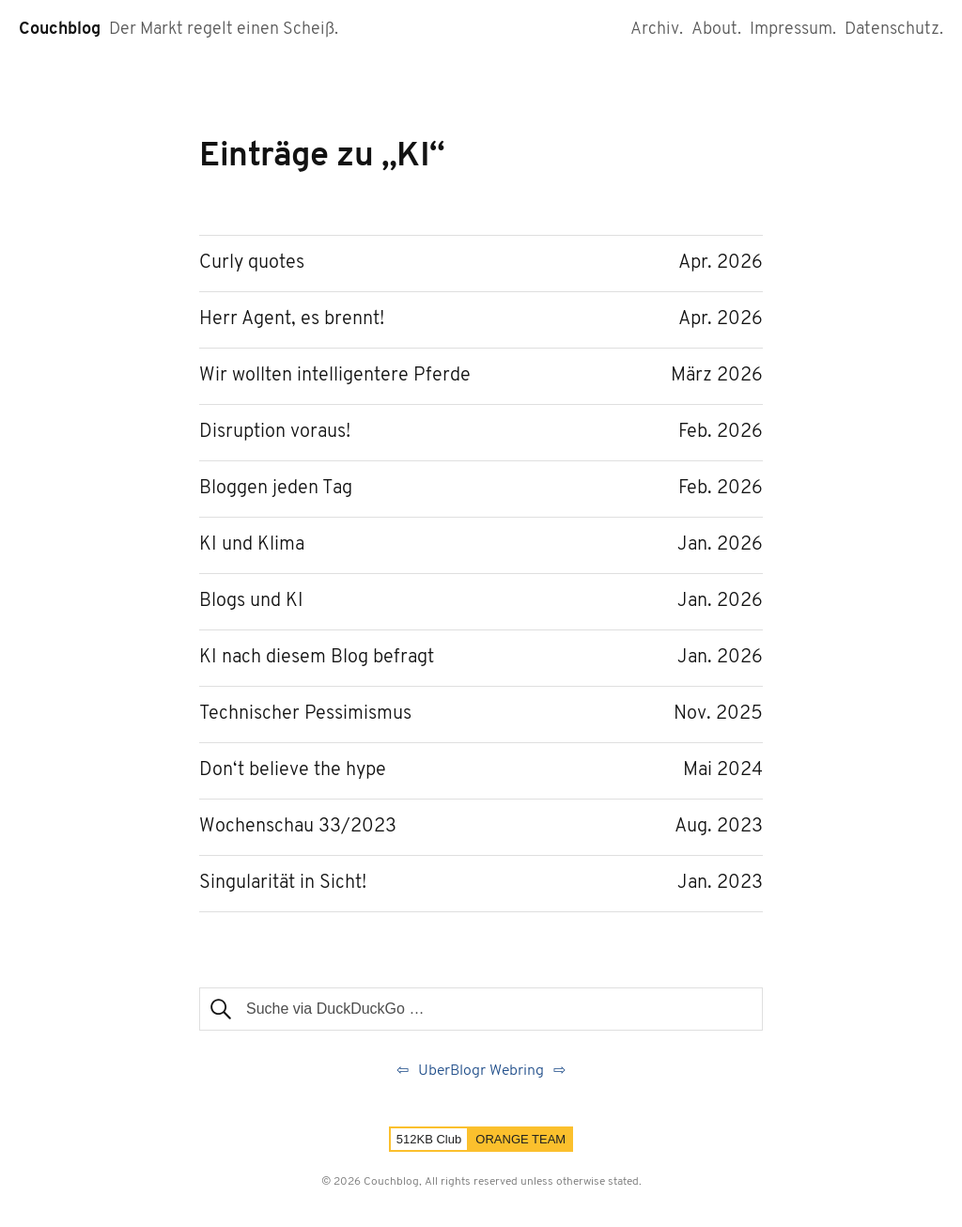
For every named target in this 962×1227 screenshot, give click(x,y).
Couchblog (60, 30)
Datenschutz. (894, 30)
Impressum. (793, 30)
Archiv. (656, 30)
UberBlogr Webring (481, 1071)
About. (716, 30)
